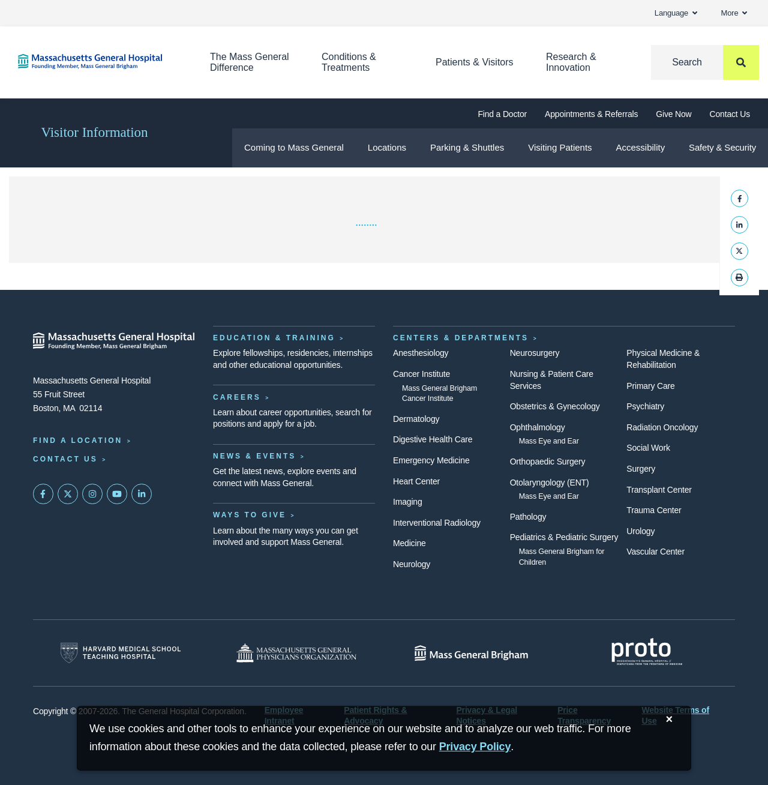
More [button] (734, 12)
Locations (387, 147)
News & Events (254, 456)
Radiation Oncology (662, 427)
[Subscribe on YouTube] (117, 494)
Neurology (411, 564)
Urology (640, 531)
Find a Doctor (502, 114)
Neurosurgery (535, 353)
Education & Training (274, 338)
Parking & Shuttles (467, 147)
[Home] (96, 61)
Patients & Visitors (475, 62)
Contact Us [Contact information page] (65, 459)
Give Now (673, 114)
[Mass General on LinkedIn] (141, 494)
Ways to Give (249, 515)
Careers (237, 397)
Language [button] (676, 12)
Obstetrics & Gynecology (555, 406)
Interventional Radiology (437, 523)
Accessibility (640, 147)
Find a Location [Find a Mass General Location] (77, 440)
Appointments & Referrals (591, 114)
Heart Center (416, 481)
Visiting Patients (560, 147)
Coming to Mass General (294, 147)
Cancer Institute (421, 374)
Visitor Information (94, 132)
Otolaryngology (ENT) (549, 482)
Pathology (528, 517)
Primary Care (650, 386)
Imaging (407, 502)
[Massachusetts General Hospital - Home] (114, 341)
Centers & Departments (461, 338)
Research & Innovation (571, 62)
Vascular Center (655, 551)
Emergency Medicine (431, 460)
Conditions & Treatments (349, 62)
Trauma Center (653, 510)
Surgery (640, 469)
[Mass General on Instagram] (92, 494)
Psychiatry (645, 406)
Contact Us (730, 114)
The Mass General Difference (249, 62)
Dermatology (416, 419)
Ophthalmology (537, 427)
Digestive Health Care (432, 439)
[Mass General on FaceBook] (43, 494)
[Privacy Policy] (475, 747)
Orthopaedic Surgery (548, 461)
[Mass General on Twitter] (68, 494)
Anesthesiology (420, 353)
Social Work (648, 448)
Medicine (409, 543)
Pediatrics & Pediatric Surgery (564, 537)
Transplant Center (658, 490)
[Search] (705, 62)
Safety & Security (722, 147)
